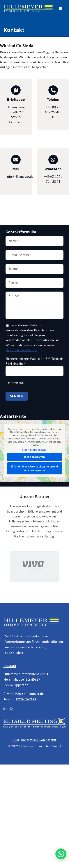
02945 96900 (26, 699)
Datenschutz (47, 740)
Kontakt (9, 666)
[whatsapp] (11, 708)
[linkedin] (4, 708)
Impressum (29, 740)
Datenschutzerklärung (21, 350)
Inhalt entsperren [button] (34, 456)
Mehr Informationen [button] (34, 449)
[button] (60, 853)
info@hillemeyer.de (29, 694)
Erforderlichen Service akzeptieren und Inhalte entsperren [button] (34, 468)
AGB (16, 740)
